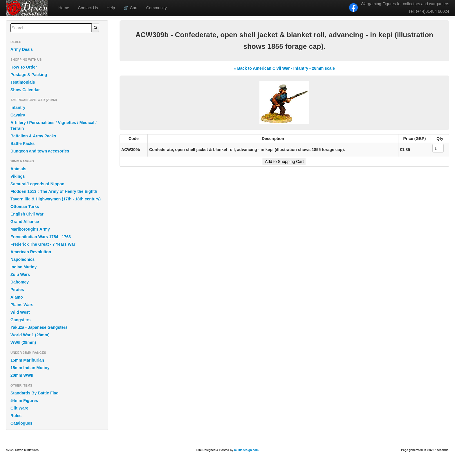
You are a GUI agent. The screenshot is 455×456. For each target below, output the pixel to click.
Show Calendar (25, 89)
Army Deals (21, 49)
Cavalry (17, 115)
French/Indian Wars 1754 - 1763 (40, 236)
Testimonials (22, 82)
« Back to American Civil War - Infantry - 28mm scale (284, 68)
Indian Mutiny (23, 267)
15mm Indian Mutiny (30, 367)
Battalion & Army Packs (33, 136)
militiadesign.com (246, 450)
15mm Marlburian (27, 360)
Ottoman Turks (24, 206)
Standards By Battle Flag (34, 393)
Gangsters (20, 319)
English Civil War (27, 214)
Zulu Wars (20, 274)
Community (156, 8)
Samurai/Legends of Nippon (37, 184)
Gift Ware (19, 408)
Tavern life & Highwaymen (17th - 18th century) (55, 199)
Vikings (17, 176)
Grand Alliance (24, 221)
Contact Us (88, 8)
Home (63, 8)
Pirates (17, 289)
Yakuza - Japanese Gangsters (39, 327)
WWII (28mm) (23, 342)
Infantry (17, 107)
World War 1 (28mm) (30, 335)
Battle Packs (22, 143)
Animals (18, 168)
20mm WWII (21, 375)
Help (111, 8)
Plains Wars (21, 304)
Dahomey (19, 282)
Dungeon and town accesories (39, 151)
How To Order (23, 67)
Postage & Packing (28, 74)
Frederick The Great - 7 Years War (42, 244)
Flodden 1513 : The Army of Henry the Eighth (53, 191)
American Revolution (30, 251)
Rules (15, 415)
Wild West (20, 312)
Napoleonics (22, 259)
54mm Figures (24, 400)
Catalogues (21, 423)
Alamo (16, 297)
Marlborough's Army (30, 229)
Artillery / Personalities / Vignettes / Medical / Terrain (53, 125)
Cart (130, 8)
